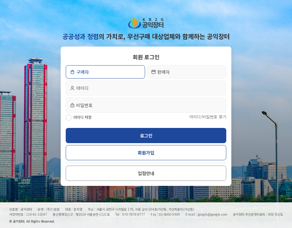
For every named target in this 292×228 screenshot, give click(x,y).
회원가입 (146, 152)
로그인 (146, 135)
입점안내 (146, 173)
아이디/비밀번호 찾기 (207, 117)
